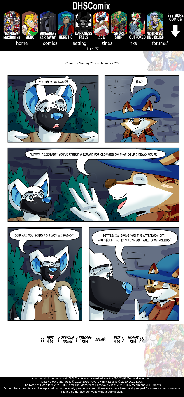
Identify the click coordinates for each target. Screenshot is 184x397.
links (132, 43)
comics (50, 43)
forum (160, 43)
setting (79, 43)
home (22, 43)
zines (107, 43)
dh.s (92, 48)
